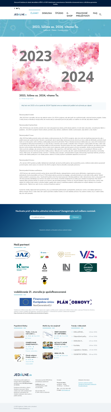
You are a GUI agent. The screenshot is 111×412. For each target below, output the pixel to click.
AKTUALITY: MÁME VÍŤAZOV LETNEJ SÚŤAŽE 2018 (60, 344)
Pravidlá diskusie (82, 386)
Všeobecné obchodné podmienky (87, 384)
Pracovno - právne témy (31, 351)
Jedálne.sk (46, 30)
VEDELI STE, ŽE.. (59, 353)
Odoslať (76, 217)
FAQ (95, 13)
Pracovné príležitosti (83, 14)
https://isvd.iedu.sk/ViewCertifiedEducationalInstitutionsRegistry (31, 313)
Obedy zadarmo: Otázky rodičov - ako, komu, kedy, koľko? (31, 358)
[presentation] (55, 224)
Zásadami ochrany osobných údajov (61, 230)
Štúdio (59, 13)
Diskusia (47, 13)
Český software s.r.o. (24, 408)
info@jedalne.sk (65, 390)
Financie (29, 338)
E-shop (70, 14)
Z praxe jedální (63, 30)
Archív (57, 338)
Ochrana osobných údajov (85, 383)
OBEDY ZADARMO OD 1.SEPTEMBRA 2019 (60, 333)
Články (34, 13)
